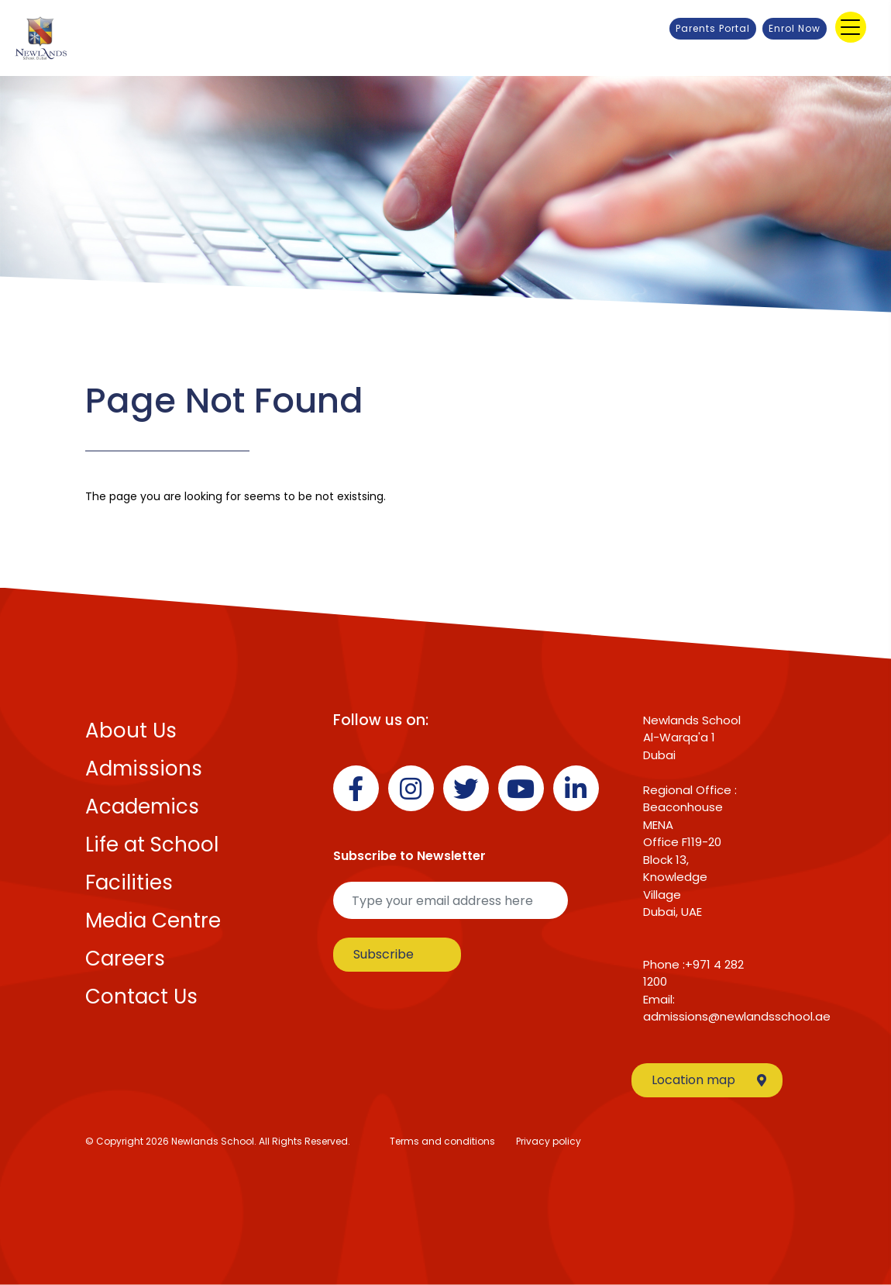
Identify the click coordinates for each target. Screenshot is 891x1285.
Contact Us (141, 996)
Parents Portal (713, 28)
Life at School (151, 844)
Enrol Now (794, 28)
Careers (125, 958)
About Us (131, 730)
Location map (709, 1080)
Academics (142, 806)
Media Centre (153, 920)
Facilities (129, 882)
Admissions (143, 768)
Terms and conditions (442, 1141)
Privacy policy (548, 1141)
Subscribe (383, 954)
